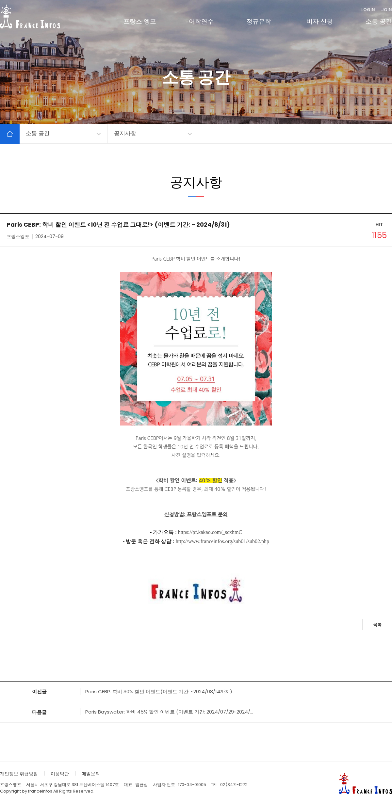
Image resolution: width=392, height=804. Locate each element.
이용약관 (60, 773)
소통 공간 (379, 21)
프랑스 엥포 (139, 21)
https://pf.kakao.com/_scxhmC (210, 532)
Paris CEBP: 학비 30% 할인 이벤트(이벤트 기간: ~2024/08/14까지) (158, 691)
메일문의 (91, 773)
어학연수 (201, 21)
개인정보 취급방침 (19, 773)
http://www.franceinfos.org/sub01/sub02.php (222, 541)
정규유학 (258, 21)
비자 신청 (319, 21)
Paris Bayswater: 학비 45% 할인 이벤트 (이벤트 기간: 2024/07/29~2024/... (169, 711)
